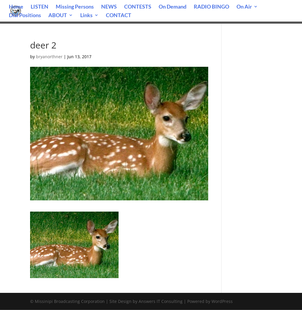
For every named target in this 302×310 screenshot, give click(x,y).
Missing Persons (75, 7)
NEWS (109, 7)
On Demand (172, 7)
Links (86, 15)
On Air (244, 7)
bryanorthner (49, 56)
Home (16, 7)
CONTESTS (137, 7)
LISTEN (39, 7)
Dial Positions (25, 15)
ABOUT (57, 15)
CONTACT (118, 15)
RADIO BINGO (211, 7)
